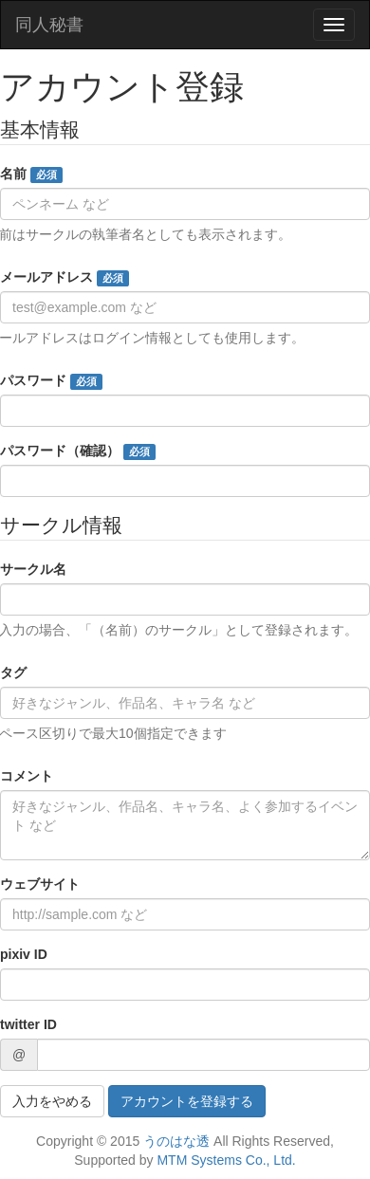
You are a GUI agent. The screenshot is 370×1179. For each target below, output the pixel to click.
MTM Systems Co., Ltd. (226, 1160)
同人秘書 (49, 24)
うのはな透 (176, 1141)
